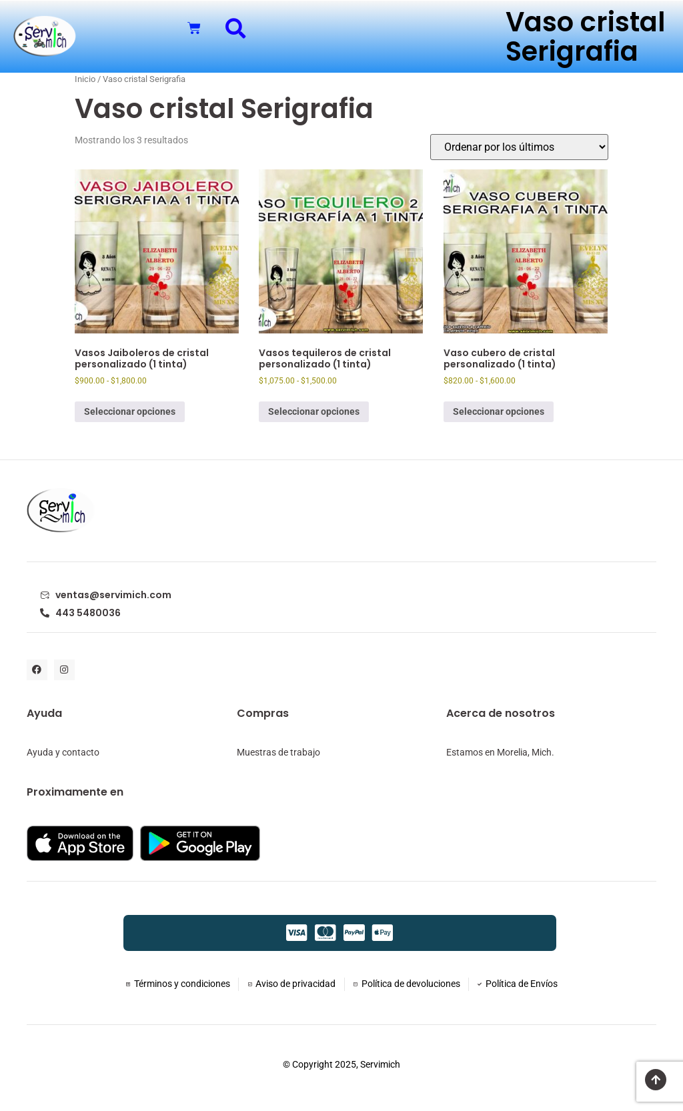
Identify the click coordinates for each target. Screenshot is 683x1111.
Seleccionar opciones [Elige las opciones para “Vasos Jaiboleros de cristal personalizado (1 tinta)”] (129, 411)
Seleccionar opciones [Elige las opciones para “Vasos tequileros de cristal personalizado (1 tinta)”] (314, 411)
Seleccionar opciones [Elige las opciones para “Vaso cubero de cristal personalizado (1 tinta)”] (498, 411)
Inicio (85, 79)
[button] (236, 28)
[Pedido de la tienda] (519, 147)
